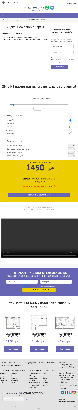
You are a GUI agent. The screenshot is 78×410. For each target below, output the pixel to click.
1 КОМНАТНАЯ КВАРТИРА (13, 335)
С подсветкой (34, 385)
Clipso (45, 380)
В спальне (14, 383)
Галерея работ (30, 363)
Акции (41, 363)
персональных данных (57, 62)
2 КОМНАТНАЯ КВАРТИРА (38, 335)
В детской (14, 376)
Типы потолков (35, 370)
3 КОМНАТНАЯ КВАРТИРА (65, 335)
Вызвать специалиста (39, 195)
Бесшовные (33, 378)
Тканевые (3, 378)
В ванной (14, 373)
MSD (44, 376)
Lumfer (45, 385)
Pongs (45, 373)
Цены (20, 363)
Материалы (4, 370)
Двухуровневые (34, 373)
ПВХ (1, 383)
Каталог (12, 363)
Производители (49, 370)
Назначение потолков (19, 370)
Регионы (10, 365)
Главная (3, 363)
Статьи (2, 365)
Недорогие (33, 387)
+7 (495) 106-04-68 (34, 7)
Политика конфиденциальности (67, 400)
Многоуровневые (35, 376)
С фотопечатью (34, 383)
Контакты (19, 365)
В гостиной (14, 380)
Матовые (3, 373)
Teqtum (45, 383)
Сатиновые (3, 380)
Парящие (32, 380)
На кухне (14, 378)
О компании (51, 363)
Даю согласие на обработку (62, 61)
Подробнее (13, 349)
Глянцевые (3, 376)
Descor (45, 378)
